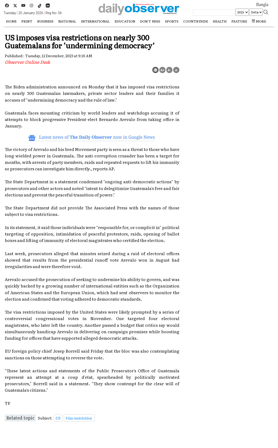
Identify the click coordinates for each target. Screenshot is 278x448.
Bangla (262, 4)
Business (45, 21)
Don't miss (150, 21)
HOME (11, 21)
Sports (171, 21)
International (95, 21)
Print (26, 21)
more (259, 21)
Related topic (20, 417)
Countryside (195, 21)
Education (125, 21)
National (67, 21)
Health (220, 21)
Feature (239, 21)
